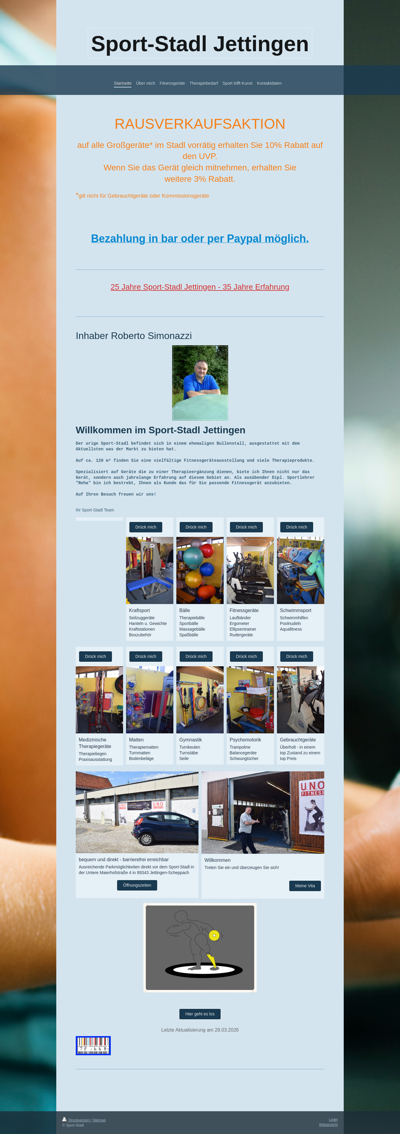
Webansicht (328, 1125)
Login (333, 1120)
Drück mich (145, 527)
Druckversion (76, 1120)
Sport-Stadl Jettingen (200, 44)
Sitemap (99, 1120)
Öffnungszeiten (137, 885)
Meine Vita (305, 885)
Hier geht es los (199, 1014)
